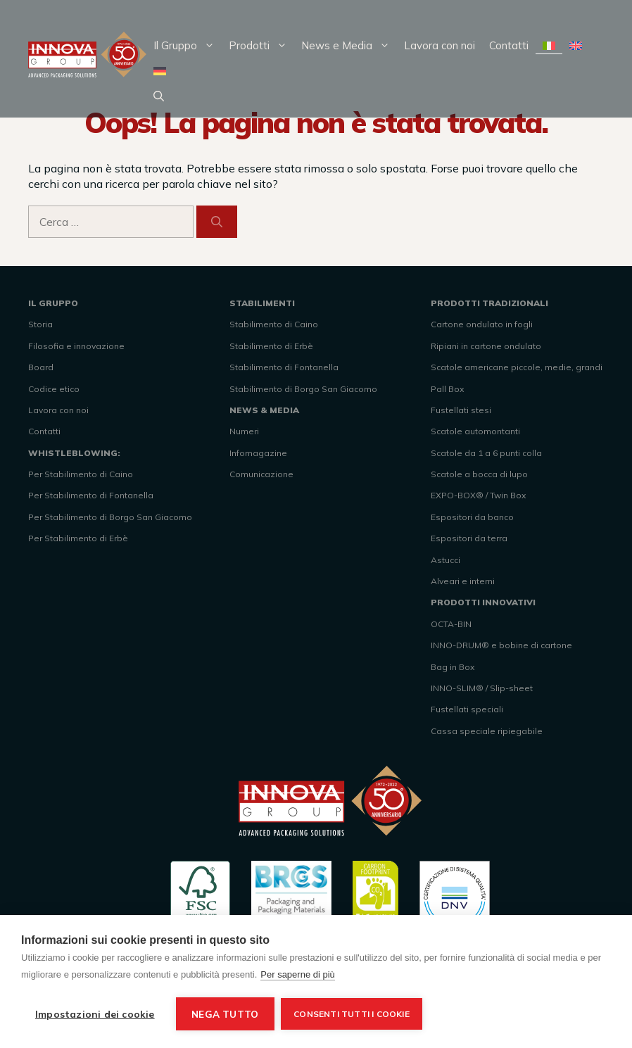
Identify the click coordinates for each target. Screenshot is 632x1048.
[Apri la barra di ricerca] (158, 96)
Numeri (244, 431)
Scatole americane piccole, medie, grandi (516, 367)
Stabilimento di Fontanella (284, 367)
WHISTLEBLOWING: (74, 453)
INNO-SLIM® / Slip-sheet (482, 688)
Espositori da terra (469, 538)
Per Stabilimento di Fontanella (90, 495)
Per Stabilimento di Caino (80, 474)
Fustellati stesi (461, 410)
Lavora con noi (439, 45)
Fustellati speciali (467, 709)
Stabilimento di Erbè (271, 346)
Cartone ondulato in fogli (482, 324)
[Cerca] (216, 222)
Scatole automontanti (475, 431)
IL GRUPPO (53, 303)
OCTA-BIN (451, 624)
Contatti (509, 45)
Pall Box (447, 389)
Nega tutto (224, 1014)
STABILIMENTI (262, 303)
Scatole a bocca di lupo (479, 474)
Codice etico (54, 389)
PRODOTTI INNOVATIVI (483, 602)
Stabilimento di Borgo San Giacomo (303, 389)
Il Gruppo (187, 46)
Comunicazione (261, 474)
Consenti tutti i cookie (352, 1014)
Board (40, 367)
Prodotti (261, 46)
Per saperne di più (297, 974)
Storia (40, 324)
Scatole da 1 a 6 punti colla (486, 453)
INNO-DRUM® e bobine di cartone (501, 645)
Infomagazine (258, 453)
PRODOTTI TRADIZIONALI (489, 303)
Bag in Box (452, 667)
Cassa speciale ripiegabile (487, 731)
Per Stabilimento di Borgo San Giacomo (110, 517)
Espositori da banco (472, 517)
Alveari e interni (463, 581)
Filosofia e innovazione (76, 346)
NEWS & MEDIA (264, 410)
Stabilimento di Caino (273, 324)
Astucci (445, 560)
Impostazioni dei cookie (95, 1014)
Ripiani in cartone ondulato (486, 346)
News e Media (349, 46)
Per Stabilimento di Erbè (78, 538)
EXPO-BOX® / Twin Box (478, 495)
